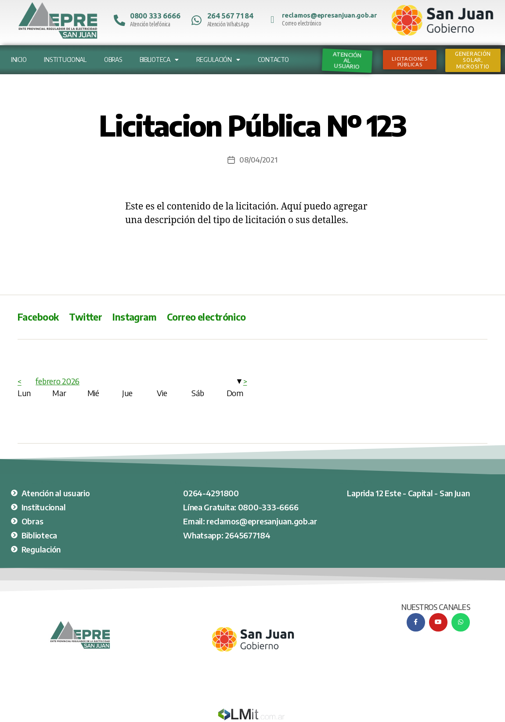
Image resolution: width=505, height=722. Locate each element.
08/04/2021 (258, 159)
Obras (113, 59)
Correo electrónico (206, 317)
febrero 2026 (57, 381)
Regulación (218, 59)
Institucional (65, 59)
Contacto (273, 59)
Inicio (18, 59)
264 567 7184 (230, 15)
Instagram (134, 317)
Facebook (38, 317)
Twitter (85, 317)
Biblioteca (159, 59)
